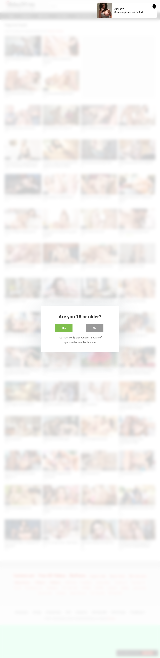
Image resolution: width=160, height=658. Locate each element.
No (95, 328)
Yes (64, 328)
